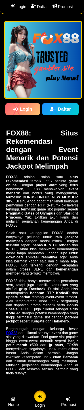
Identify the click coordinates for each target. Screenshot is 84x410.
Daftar (39, 6)
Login (18, 6)
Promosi (62, 6)
